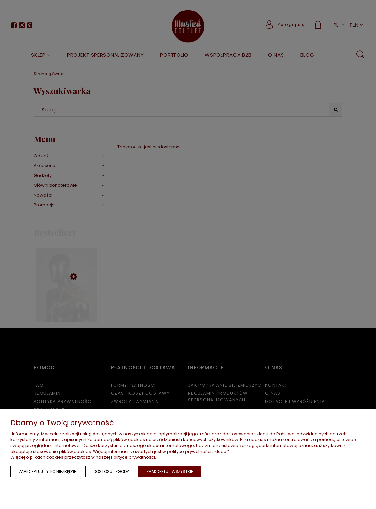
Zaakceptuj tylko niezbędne (47, 471)
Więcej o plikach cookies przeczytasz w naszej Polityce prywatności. (83, 457)
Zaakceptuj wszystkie (169, 471)
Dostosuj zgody (111, 471)
